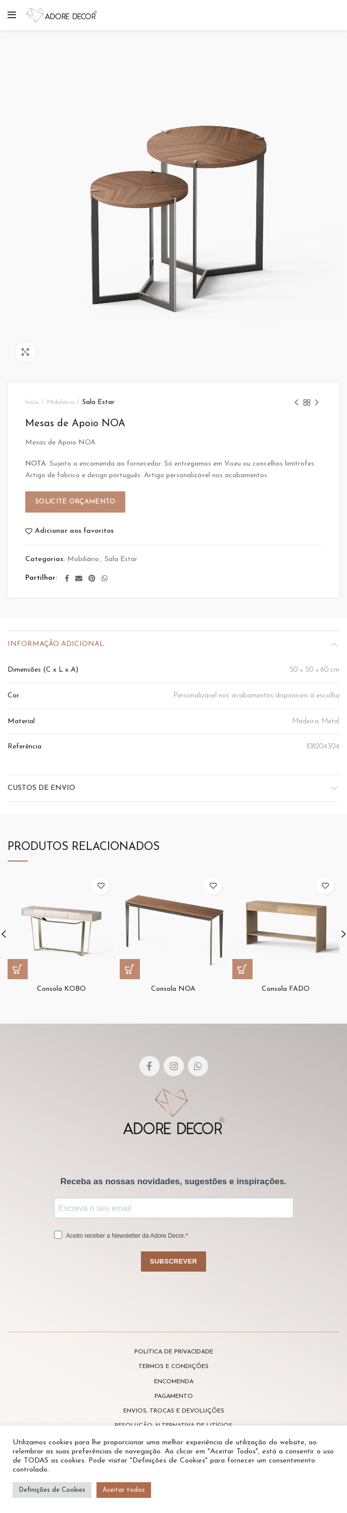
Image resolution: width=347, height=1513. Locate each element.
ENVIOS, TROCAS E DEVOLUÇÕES (173, 1411)
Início (32, 402)
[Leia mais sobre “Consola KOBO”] (18, 969)
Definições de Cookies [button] (52, 1490)
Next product (317, 403)
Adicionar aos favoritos (74, 531)
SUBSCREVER (173, 1261)
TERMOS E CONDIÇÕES (173, 1367)
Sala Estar (98, 402)
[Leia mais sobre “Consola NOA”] (130, 969)
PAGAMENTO (174, 1396)
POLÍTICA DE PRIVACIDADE (173, 1352)
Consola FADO (286, 989)
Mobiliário (60, 402)
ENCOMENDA (173, 1382)
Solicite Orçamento (75, 501)
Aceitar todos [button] (124, 1490)
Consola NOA (173, 989)
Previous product (296, 403)
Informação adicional (56, 644)
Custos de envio (41, 788)
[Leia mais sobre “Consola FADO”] (242, 969)
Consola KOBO (61, 989)
